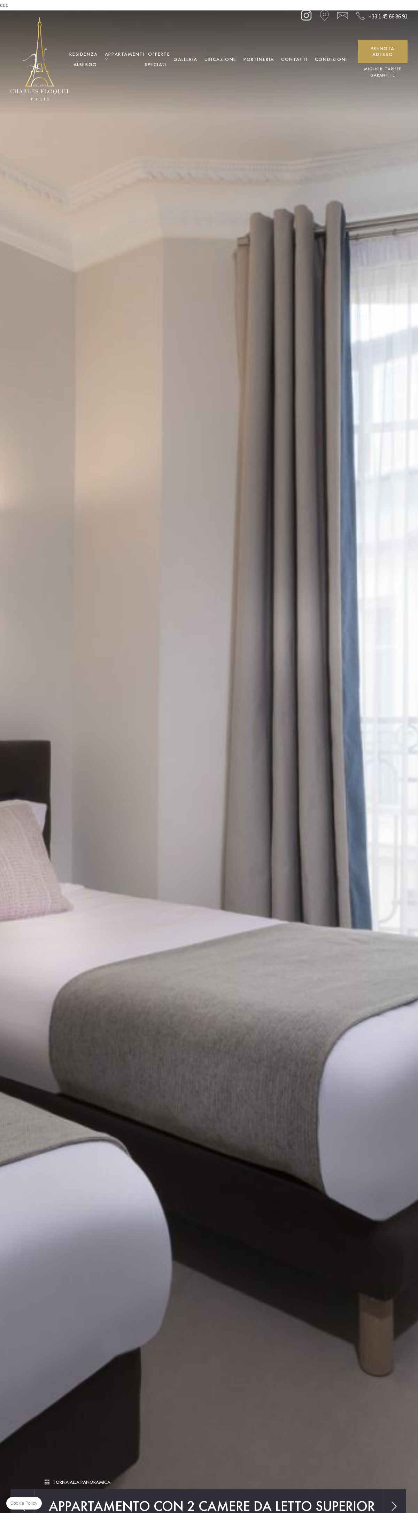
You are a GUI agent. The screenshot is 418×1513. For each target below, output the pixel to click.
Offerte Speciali (157, 59)
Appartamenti (125, 54)
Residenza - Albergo (83, 59)
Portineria (258, 59)
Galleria (185, 59)
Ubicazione (220, 59)
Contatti (294, 59)
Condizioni (331, 59)
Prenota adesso (383, 51)
